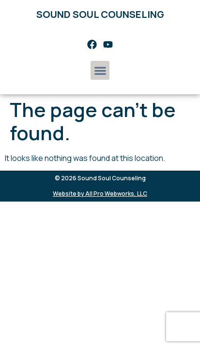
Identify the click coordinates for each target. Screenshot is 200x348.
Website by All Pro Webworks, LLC (100, 193)
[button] (100, 70)
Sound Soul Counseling (100, 14)
